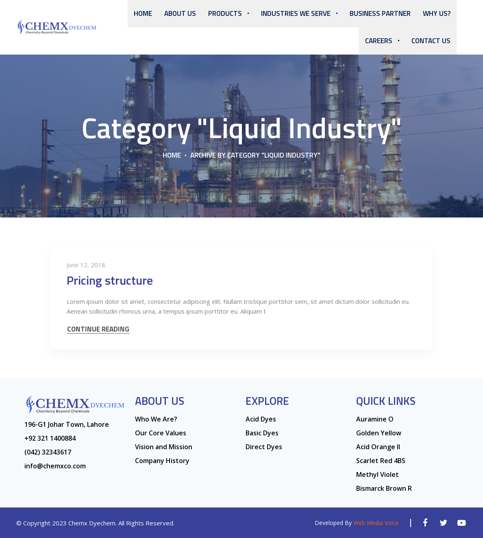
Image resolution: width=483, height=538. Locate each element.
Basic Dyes (262, 432)
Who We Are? (156, 419)
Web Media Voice (376, 523)
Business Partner (380, 13)
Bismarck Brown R (384, 488)
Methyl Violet (377, 474)
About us (180, 13)
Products (225, 13)
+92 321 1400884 (50, 438)
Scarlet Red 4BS (380, 460)
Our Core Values (160, 432)
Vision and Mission (163, 446)
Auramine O (375, 419)
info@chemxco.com (55, 465)
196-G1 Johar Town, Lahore (66, 424)
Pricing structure (110, 280)
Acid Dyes (261, 419)
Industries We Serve (296, 13)
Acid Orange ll (378, 446)
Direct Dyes (264, 446)
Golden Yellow (378, 432)
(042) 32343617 (47, 452)
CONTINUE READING (98, 329)
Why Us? (436, 13)
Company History (162, 460)
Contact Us (430, 40)
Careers (378, 40)
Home (143, 13)
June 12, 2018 (86, 264)
